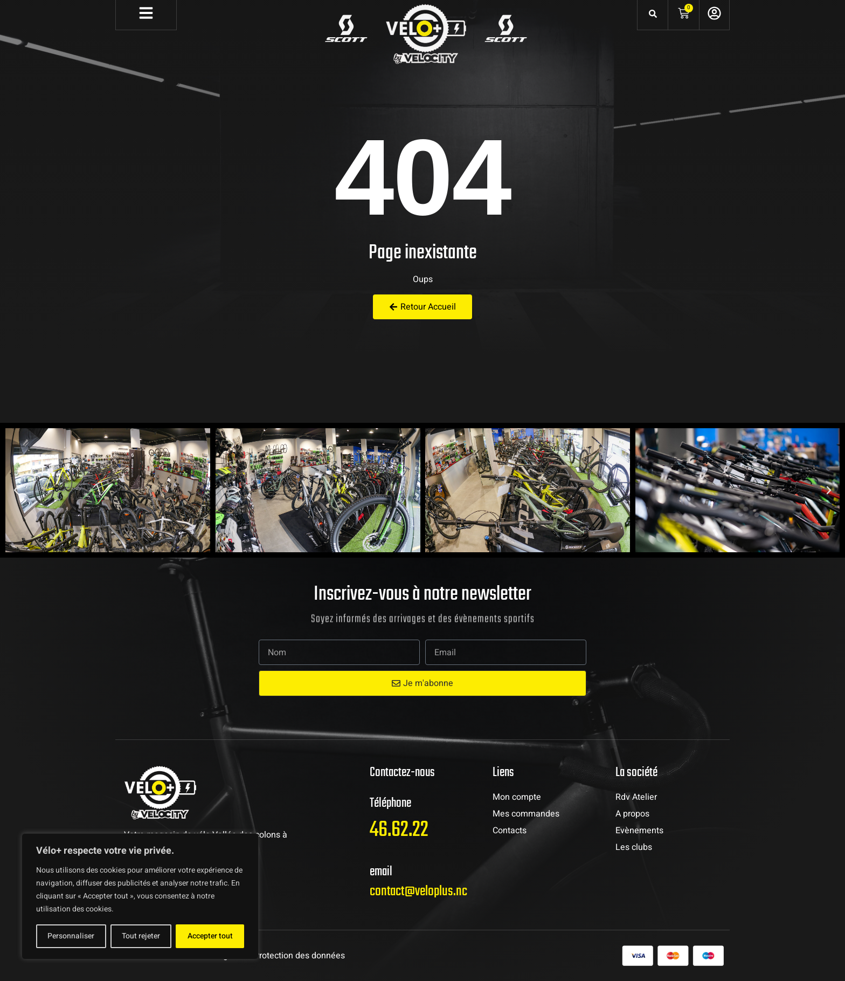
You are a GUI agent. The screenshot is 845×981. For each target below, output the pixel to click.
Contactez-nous (402, 773)
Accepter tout (210, 936)
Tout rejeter (141, 936)
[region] (140, 896)
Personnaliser (70, 936)
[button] (16, 490)
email (381, 872)
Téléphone (390, 803)
